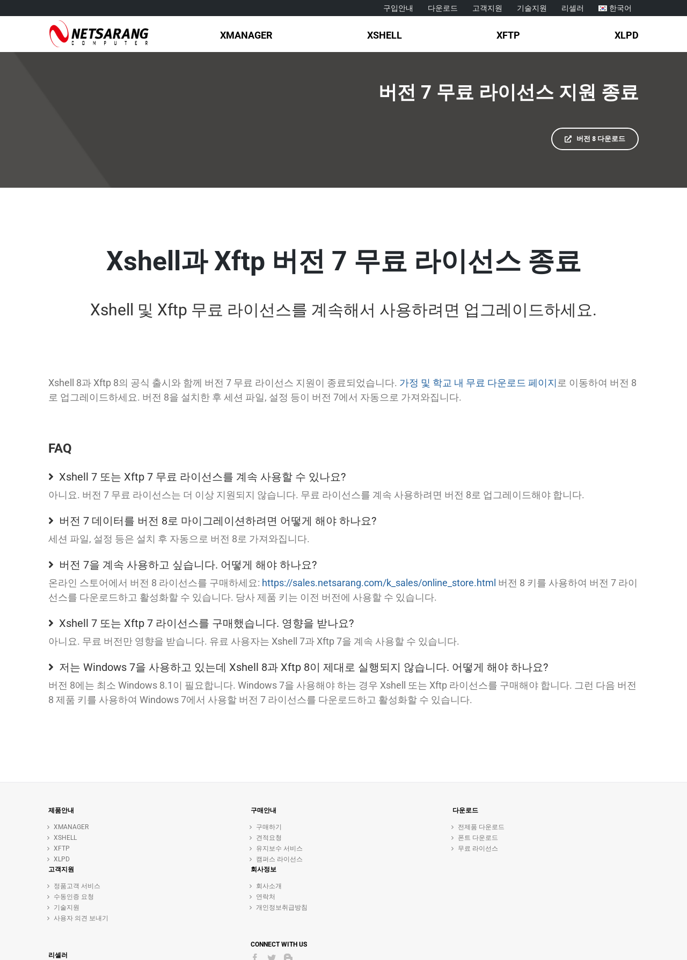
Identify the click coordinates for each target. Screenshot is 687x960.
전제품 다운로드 (481, 827)
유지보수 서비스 (279, 848)
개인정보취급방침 (282, 907)
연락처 (265, 896)
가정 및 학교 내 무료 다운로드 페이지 (478, 382)
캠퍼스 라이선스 (279, 859)
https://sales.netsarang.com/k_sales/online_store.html (379, 582)
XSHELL (65, 837)
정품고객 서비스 (77, 886)
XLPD (62, 859)
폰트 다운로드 (478, 837)
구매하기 (269, 827)
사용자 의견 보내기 (81, 918)
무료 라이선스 (478, 848)
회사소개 (269, 886)
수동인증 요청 (74, 896)
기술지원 (66, 907)
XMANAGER (71, 827)
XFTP (62, 848)
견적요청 (269, 837)
